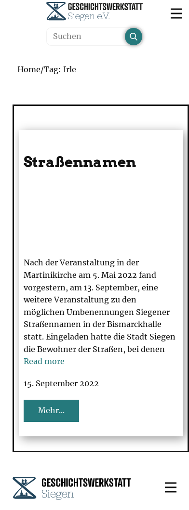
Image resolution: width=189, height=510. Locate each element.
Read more (44, 361)
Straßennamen (80, 161)
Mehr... (51, 410)
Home (28, 69)
